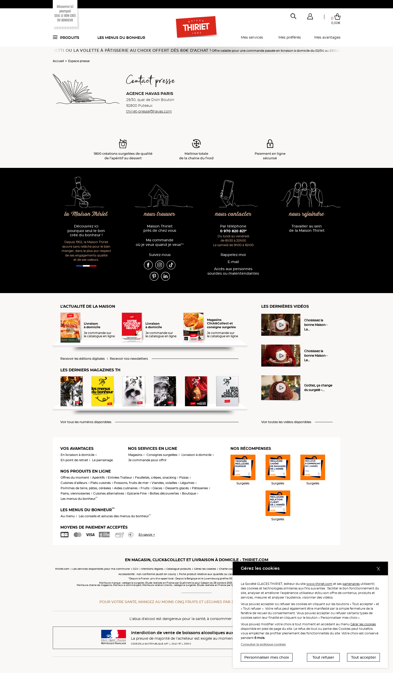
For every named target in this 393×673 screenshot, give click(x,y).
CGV (135, 569)
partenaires (351, 584)
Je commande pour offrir (147, 460)
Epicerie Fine (137, 493)
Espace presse (79, 61)
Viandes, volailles (164, 483)
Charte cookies (228, 569)
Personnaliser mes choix (266, 657)
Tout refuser (323, 657)
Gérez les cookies (205, 569)
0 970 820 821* (233, 231)
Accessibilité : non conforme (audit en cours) (147, 574)
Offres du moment (75, 477)
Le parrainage (102, 460)
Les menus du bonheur (121, 37)
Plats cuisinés (100, 483)
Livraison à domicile (196, 455)
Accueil (58, 61)
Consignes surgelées (161, 455)
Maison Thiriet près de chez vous (159, 228)
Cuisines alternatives (108, 493)
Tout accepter (363, 657)
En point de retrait (74, 460)
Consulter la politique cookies (263, 644)
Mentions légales (152, 569)
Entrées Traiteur (120, 477)
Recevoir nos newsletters (129, 358)
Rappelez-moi (233, 255)
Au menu (68, 516)
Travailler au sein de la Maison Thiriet (307, 228)
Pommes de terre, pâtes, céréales (86, 488)
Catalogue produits (178, 569)
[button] (310, 17)
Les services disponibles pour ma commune (101, 569)
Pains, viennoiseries (75, 493)
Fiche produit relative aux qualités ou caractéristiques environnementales (227, 574)
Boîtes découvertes (164, 493)
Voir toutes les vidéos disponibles (286, 422)
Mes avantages (327, 37)
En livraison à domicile (77, 455)
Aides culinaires (126, 488)
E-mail (233, 262)
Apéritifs (98, 477)
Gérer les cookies (363, 624)
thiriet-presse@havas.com (149, 111)
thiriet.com (62, 569)
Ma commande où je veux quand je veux (160, 242)
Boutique (189, 493)
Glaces (157, 488)
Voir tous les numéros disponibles (85, 422)
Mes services (252, 37)
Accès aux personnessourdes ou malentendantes (233, 271)
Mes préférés (289, 37)
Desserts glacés (177, 488)
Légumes (187, 483)
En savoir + (147, 534)
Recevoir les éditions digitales (82, 358)
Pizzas (184, 477)
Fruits (145, 488)
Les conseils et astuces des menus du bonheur (115, 516)
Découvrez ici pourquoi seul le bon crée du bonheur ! (86, 231)
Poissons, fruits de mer (131, 483)
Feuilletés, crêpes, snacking (155, 477)
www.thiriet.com (319, 584)
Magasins (135, 455)
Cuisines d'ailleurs (74, 483)
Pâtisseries (200, 488)
